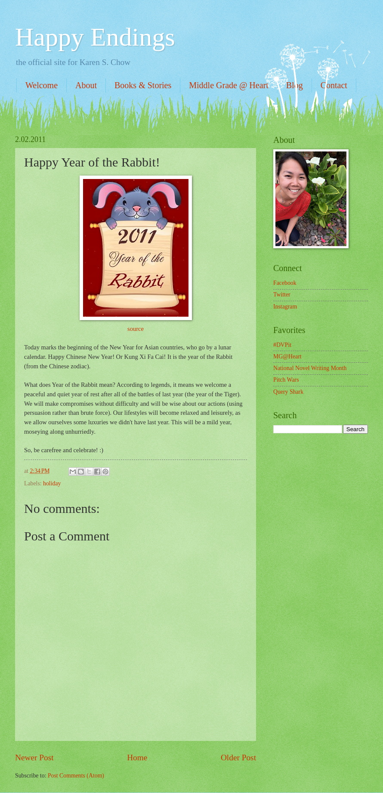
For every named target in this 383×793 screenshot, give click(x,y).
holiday (52, 483)
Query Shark (288, 392)
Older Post (238, 757)
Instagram (285, 306)
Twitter (281, 294)
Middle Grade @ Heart (228, 85)
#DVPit (282, 345)
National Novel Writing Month (309, 368)
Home (137, 757)
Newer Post (34, 757)
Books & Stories (142, 85)
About (86, 85)
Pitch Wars (286, 379)
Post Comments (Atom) (76, 775)
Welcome (41, 85)
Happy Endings (95, 37)
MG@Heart (287, 356)
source (135, 328)
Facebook (285, 283)
